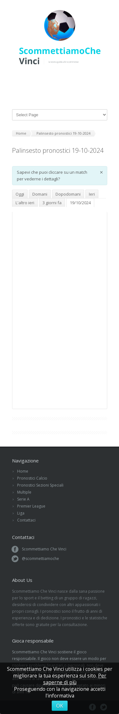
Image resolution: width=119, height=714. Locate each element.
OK (59, 705)
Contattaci (26, 520)
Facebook (61, 79)
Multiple (24, 492)
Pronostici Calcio (32, 478)
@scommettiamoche (40, 558)
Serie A (23, 499)
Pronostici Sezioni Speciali (40, 485)
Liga (20, 513)
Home (22, 471)
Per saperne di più (75, 679)
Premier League (31, 506)
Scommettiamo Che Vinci (44, 549)
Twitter (52, 79)
